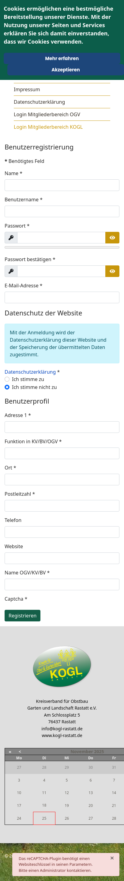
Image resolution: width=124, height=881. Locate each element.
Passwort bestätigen (30, 259)
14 (114, 792)
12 (67, 792)
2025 (99, 751)
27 (90, 818)
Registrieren (22, 615)
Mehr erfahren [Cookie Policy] (62, 58)
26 (67, 818)
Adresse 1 (18, 415)
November (81, 751)
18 (44, 805)
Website (14, 546)
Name (13, 173)
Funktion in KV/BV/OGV (33, 441)
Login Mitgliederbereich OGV (47, 114)
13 (90, 792)
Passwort (17, 225)
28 (114, 818)
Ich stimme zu (28, 379)
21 (114, 805)
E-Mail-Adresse (24, 285)
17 (19, 805)
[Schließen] (112, 857)
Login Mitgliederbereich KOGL (48, 127)
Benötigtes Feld (24, 161)
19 (67, 805)
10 (19, 792)
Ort (10, 467)
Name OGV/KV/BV (27, 572)
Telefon (13, 520)
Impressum (27, 89)
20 (90, 805)
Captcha (16, 598)
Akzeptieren (65, 70)
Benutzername (24, 199)
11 (44, 792)
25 (44, 818)
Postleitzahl (20, 494)
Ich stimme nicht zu (34, 387)
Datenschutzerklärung (39, 102)
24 (19, 818)
